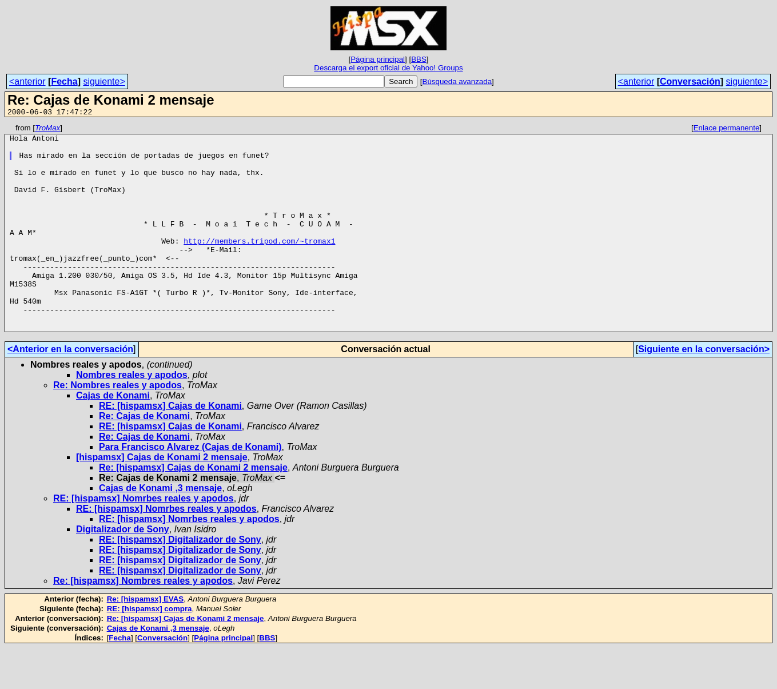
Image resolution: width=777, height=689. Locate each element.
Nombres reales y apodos (132, 416)
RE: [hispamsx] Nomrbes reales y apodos (143, 539)
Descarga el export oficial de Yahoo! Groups (388, 67)
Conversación (690, 81)
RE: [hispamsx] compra (149, 650)
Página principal (377, 59)
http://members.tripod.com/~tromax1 (259, 265)
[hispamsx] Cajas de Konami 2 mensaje (162, 498)
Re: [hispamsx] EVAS (145, 640)
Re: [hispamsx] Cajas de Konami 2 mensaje (193, 508)
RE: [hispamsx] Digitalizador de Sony (180, 581)
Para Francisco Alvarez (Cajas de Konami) (190, 488)
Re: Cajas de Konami (144, 457)
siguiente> (104, 81)
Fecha (64, 81)
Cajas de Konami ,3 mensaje (160, 529)
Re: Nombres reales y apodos (117, 426)
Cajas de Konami (113, 436)
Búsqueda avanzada (457, 81)
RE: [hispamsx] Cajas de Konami (170, 447)
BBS (419, 59)
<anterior (27, 81)
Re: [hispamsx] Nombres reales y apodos (143, 622)
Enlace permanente (727, 129)
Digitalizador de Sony (122, 570)
